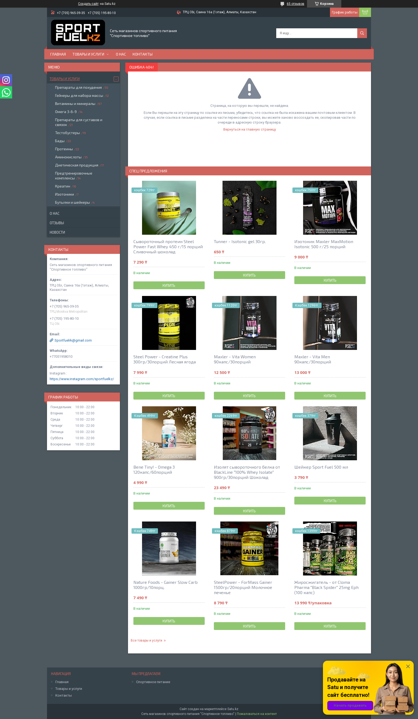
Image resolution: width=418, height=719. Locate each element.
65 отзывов (295, 4)
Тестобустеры (67, 132)
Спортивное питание (153, 682)
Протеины (64, 148)
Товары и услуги (88, 54)
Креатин (62, 186)
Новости (57, 232)
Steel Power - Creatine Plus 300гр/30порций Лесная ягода (164, 359)
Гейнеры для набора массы (79, 95)
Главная (58, 54)
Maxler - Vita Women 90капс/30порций (235, 359)
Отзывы (57, 223)
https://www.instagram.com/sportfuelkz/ (82, 379)
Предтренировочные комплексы (73, 175)
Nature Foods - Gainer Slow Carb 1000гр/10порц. (165, 585)
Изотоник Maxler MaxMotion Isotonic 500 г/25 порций (323, 244)
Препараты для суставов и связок (78, 122)
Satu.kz (232, 709)
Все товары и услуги (146, 640)
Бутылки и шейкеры (72, 202)
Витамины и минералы (75, 103)
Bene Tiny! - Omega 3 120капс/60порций (154, 469)
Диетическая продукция (76, 165)
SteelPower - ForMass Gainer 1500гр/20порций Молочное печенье (243, 587)
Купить (169, 285)
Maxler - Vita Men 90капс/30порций (312, 359)
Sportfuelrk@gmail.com (73, 340)
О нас (121, 54)
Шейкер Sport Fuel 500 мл (321, 466)
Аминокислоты (68, 157)
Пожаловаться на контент (257, 714)
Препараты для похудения (78, 87)
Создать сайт (88, 4)
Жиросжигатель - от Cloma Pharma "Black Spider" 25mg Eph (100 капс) (326, 587)
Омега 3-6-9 (66, 111)
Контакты (143, 54)
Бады (60, 140)
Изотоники (64, 194)
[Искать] (362, 33)
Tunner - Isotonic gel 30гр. (240, 241)
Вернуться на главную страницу (249, 129)
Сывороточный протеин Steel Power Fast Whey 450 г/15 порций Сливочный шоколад (168, 246)
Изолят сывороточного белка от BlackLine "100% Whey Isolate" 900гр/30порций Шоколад (247, 472)
